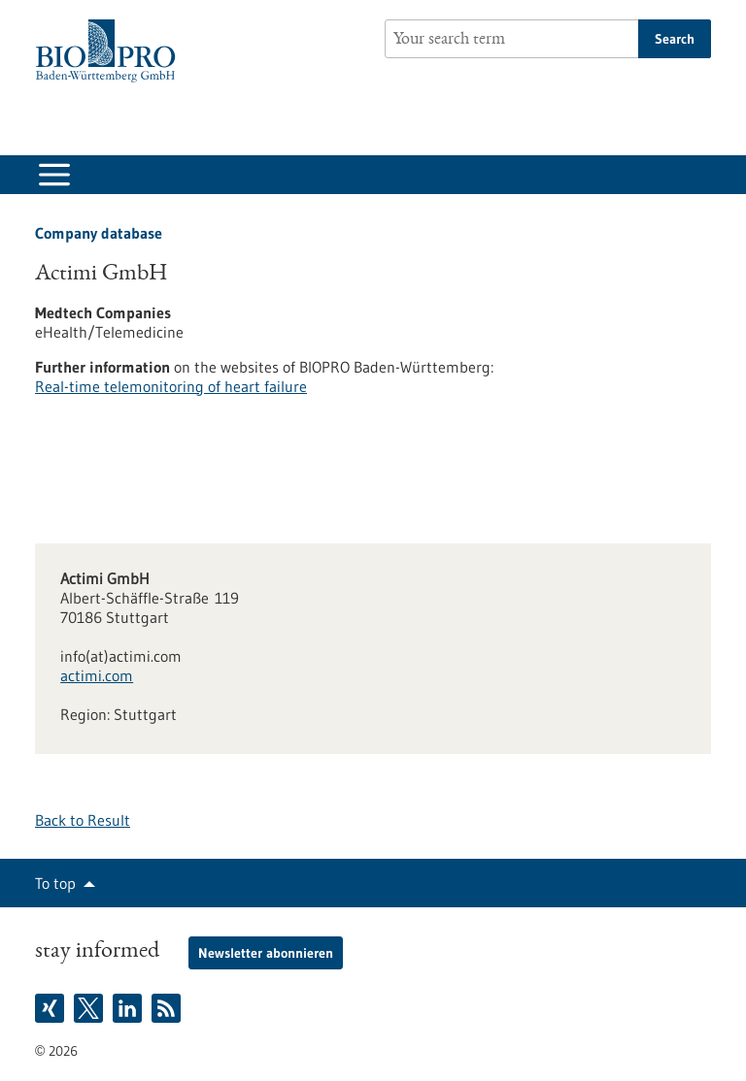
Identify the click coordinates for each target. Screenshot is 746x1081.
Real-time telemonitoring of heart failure (171, 386)
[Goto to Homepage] (110, 50)
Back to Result (82, 820)
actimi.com (96, 675)
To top (55, 883)
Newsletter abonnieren (265, 953)
